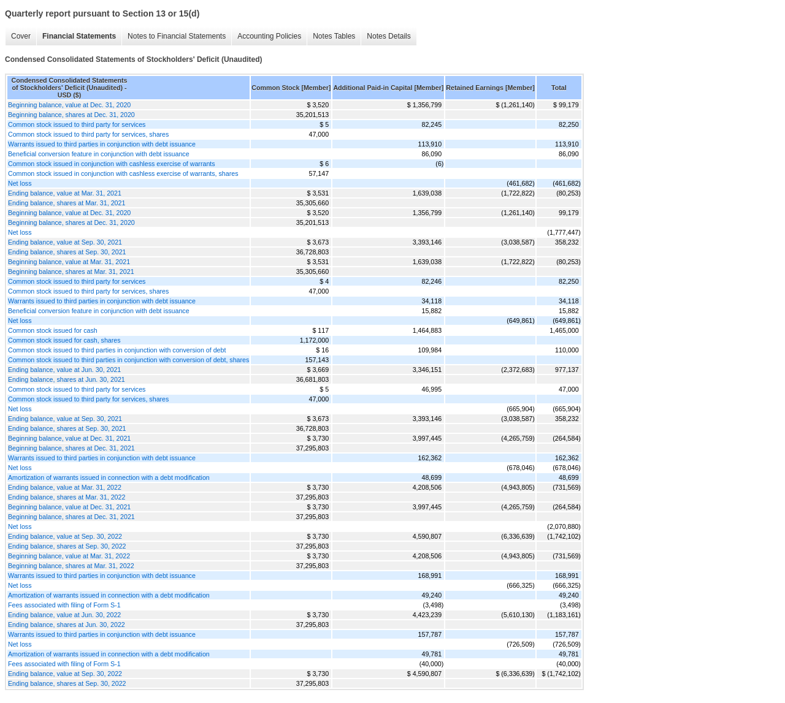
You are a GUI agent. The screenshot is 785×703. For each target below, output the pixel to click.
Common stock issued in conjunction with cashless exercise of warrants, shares (123, 173)
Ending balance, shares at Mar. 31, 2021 (66, 203)
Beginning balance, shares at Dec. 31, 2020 (71, 114)
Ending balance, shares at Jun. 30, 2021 (66, 379)
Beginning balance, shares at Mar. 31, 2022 (71, 565)
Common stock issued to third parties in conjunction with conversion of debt (117, 350)
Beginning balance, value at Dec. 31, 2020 (69, 104)
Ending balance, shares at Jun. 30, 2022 (66, 624)
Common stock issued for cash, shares (64, 340)
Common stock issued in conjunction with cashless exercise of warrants (111, 163)
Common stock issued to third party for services (76, 124)
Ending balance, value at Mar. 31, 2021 (64, 193)
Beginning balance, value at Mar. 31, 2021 (69, 261)
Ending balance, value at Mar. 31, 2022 (64, 487)
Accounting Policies (269, 36)
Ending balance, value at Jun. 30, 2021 (64, 369)
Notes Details (388, 36)
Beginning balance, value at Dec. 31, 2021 (69, 438)
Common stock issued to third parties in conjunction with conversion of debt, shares (128, 359)
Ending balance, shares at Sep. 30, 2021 (67, 252)
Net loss (20, 183)
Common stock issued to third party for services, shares (88, 134)
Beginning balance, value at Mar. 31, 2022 (69, 556)
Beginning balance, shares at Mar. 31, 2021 (71, 271)
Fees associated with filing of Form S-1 (64, 605)
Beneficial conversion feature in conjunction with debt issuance (99, 154)
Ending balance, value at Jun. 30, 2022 (64, 614)
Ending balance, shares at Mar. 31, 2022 (66, 497)
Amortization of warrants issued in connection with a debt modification (109, 477)
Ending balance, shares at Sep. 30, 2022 (67, 546)
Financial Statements (79, 36)
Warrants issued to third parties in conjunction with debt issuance (102, 144)
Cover (21, 36)
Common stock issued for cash (53, 330)
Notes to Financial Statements (177, 36)
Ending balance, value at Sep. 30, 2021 (65, 242)
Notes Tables (334, 36)
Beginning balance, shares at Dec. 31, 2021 (71, 448)
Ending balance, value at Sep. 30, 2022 (65, 536)
